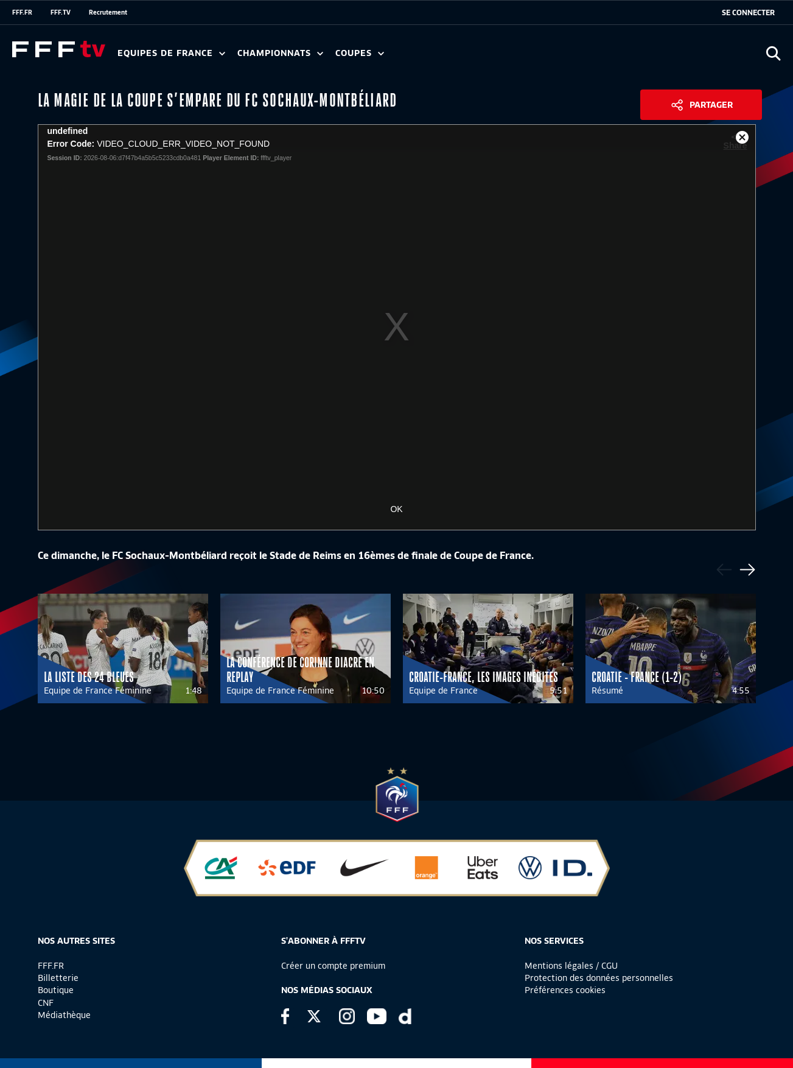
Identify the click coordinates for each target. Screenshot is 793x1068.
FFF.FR (22, 12)
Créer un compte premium (333, 966)
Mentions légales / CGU (571, 966)
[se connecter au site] (748, 12)
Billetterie (58, 978)
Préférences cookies (565, 990)
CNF (46, 1003)
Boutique (56, 990)
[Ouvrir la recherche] (773, 53)
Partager (711, 105)
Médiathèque (64, 1015)
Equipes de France (171, 53)
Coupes (359, 53)
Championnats (280, 53)
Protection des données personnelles (599, 978)
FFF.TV (61, 12)
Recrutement (108, 12)
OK (396, 509)
